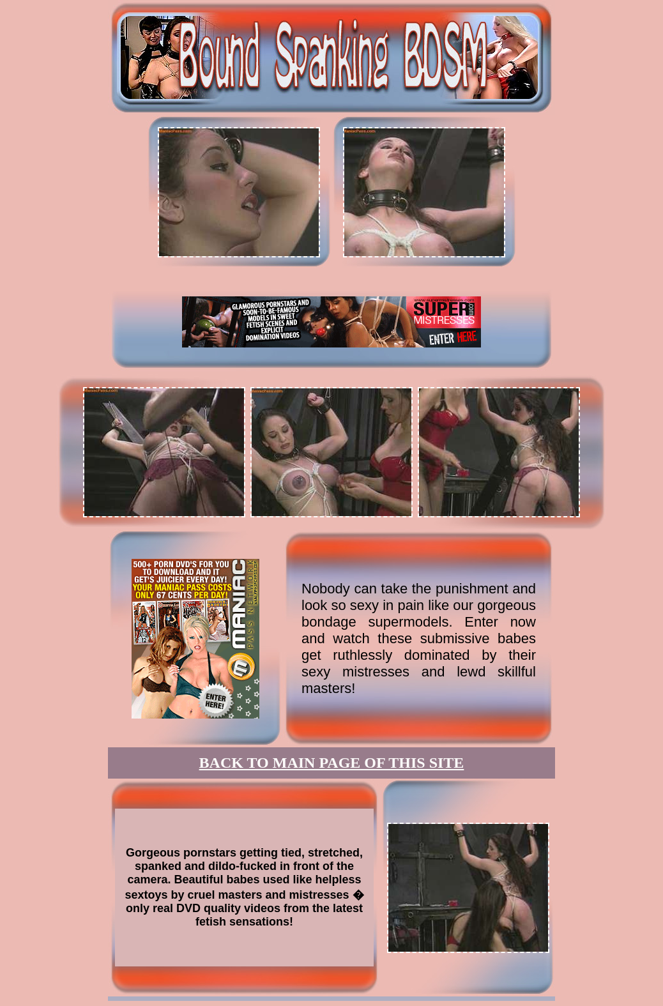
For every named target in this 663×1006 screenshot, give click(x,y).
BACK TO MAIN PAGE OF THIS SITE (331, 762)
